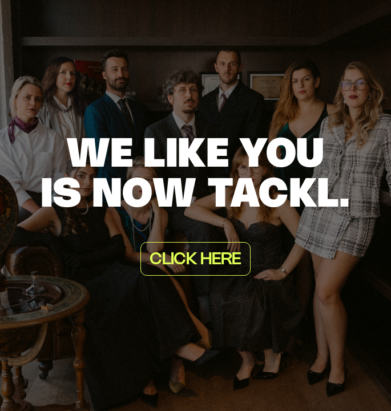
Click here (195, 260)
